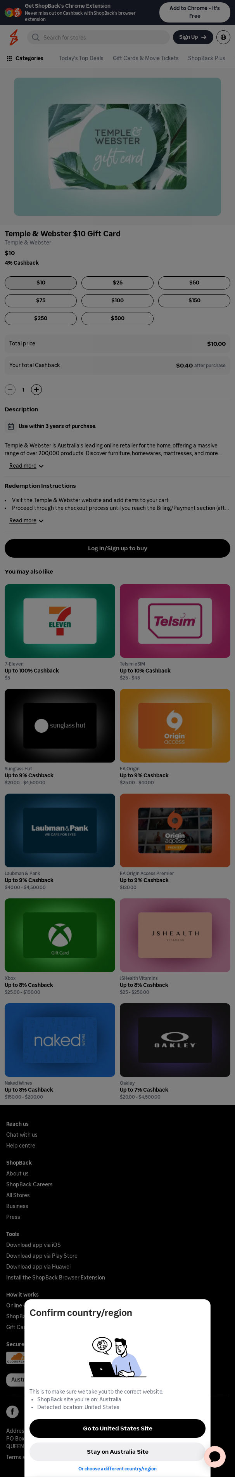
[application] (215, 1457)
